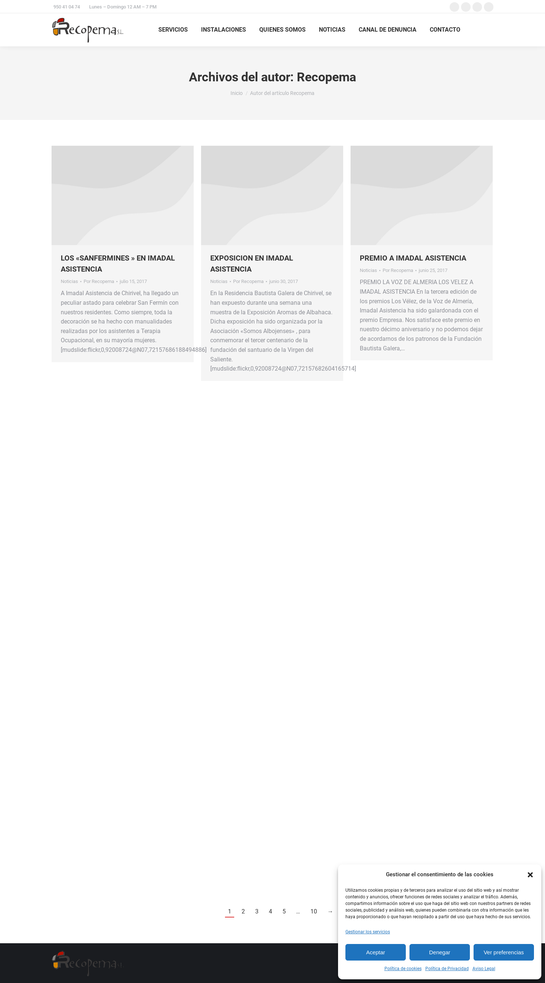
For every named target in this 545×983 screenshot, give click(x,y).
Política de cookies (403, 968)
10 (313, 911)
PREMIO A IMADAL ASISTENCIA (413, 258)
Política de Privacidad (447, 968)
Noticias (69, 281)
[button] (530, 874)
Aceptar (375, 952)
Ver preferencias (504, 952)
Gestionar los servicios (367, 931)
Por (99, 281)
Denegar (439, 952)
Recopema (326, 77)
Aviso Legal (483, 968)
